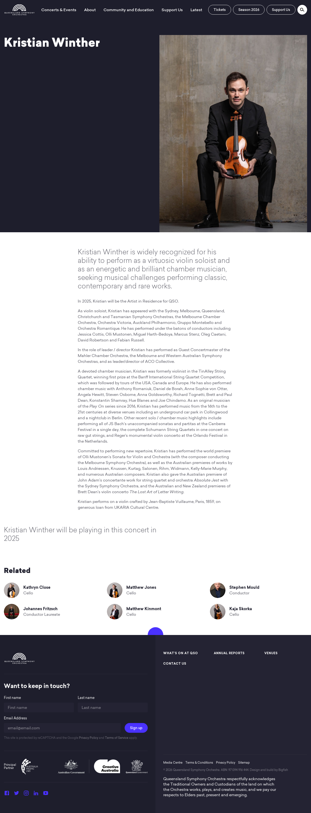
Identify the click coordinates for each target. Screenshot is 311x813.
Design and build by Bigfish (269, 770)
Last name (86, 698)
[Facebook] (7, 794)
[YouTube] (46, 794)
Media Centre (172, 762)
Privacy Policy (88, 738)
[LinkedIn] (36, 794)
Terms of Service (116, 738)
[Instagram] (26, 794)
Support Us (281, 10)
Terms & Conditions (199, 762)
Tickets (220, 10)
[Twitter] (16, 794)
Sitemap (244, 762)
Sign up (136, 728)
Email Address (15, 718)
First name (12, 698)
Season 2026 (248, 10)
